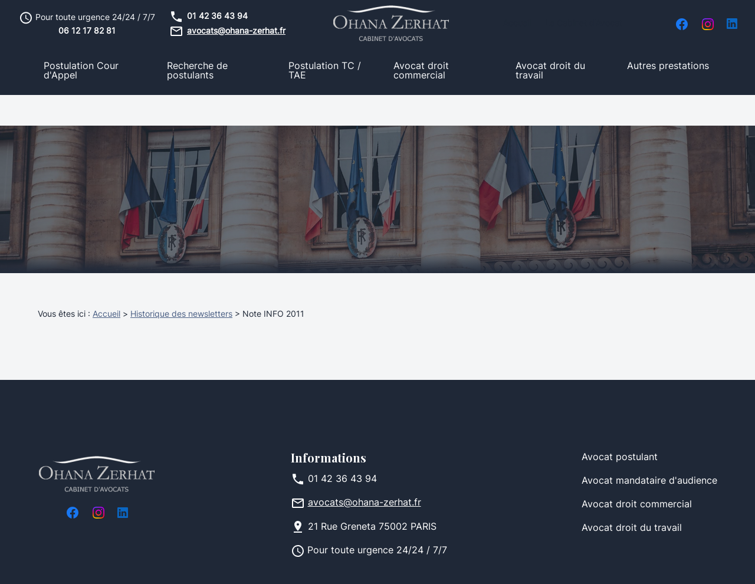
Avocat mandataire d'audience (649, 450)
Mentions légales (160, 562)
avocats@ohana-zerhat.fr (236, 31)
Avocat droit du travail (550, 71)
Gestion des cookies (457, 562)
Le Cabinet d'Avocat (583, 23)
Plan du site (372, 562)
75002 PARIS (372, 496)
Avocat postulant (620, 427)
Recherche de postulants (197, 71)
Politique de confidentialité (272, 562)
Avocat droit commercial (421, 71)
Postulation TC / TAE (324, 71)
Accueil (517, 23)
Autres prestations (668, 66)
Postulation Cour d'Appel (81, 71)
